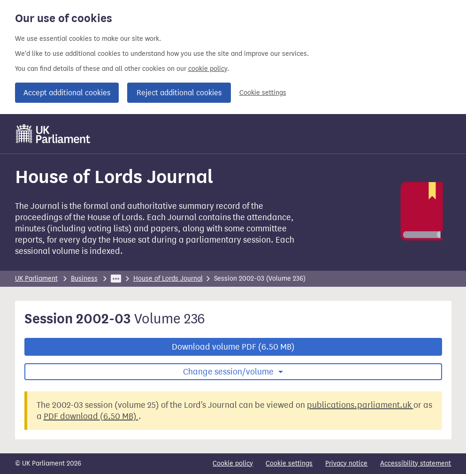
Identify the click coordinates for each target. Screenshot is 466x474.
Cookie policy (233, 463)
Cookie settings (262, 93)
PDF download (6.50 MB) (91, 416)
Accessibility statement (415, 463)
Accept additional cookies (66, 92)
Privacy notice (346, 463)
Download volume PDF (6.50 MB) (233, 347)
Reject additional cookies (179, 92)
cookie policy (207, 69)
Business (84, 279)
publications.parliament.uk (360, 405)
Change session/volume (229, 372)
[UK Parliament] (53, 133)
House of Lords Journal (168, 279)
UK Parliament (36, 279)
